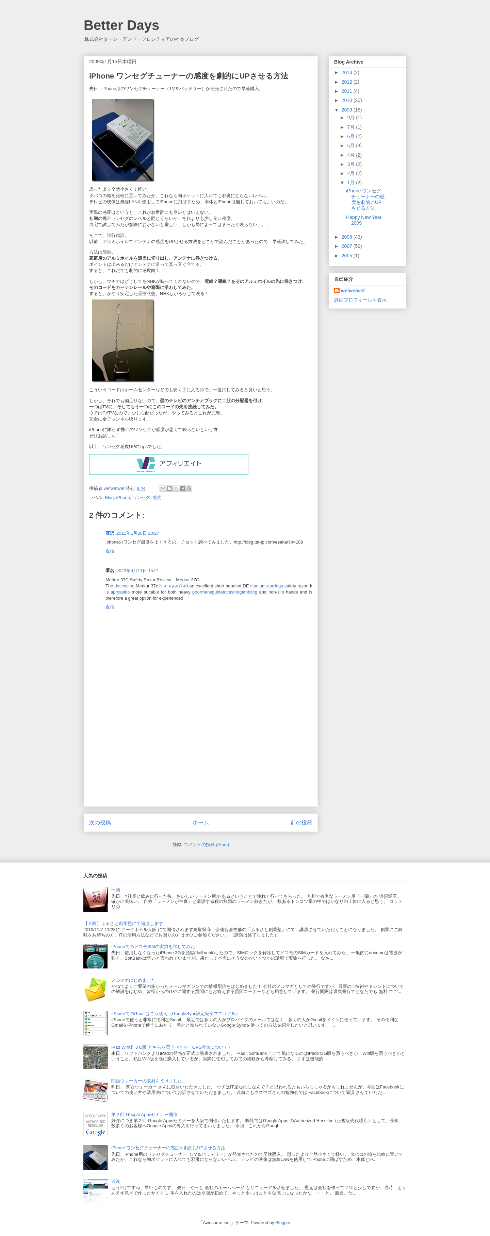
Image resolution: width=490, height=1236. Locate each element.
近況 (115, 1181)
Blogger (282, 1222)
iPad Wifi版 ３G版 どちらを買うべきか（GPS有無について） (171, 1047)
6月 (351, 136)
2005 (348, 255)
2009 (348, 110)
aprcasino (120, 592)
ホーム (201, 822)
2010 (348, 100)
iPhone (123, 497)
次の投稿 (100, 822)
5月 (351, 145)
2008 (348, 237)
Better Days (121, 25)
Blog (109, 497)
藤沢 (109, 533)
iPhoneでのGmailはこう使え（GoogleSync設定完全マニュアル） (175, 1013)
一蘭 (115, 889)
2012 (348, 82)
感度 (156, 497)
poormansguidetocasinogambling (224, 592)
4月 (351, 155)
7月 (351, 127)
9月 (351, 117)
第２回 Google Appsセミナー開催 (144, 1114)
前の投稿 (301, 822)
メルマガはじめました (133, 980)
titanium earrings (266, 585)
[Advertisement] (201, 758)
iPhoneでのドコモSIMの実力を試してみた (153, 946)
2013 (348, 72)
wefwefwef (353, 290)
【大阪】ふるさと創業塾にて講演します (123, 923)
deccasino (124, 585)
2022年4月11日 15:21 (137, 570)
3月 (351, 164)
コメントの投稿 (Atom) (206, 844)
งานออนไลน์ (176, 585)
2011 (348, 91)
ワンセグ (141, 497)
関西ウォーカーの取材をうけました (146, 1080)
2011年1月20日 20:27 (137, 533)
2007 (348, 246)
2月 (351, 173)
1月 (351, 182)
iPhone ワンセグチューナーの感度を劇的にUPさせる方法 (365, 199)
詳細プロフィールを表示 (360, 300)
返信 (109, 550)
